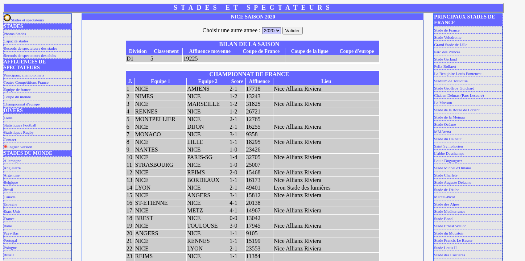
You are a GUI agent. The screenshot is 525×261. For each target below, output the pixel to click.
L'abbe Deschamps (449, 153)
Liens (8, 118)
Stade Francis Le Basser (453, 240)
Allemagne (12, 160)
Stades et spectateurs (24, 20)
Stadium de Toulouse (451, 81)
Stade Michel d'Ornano (452, 168)
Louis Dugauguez (448, 160)
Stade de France (446, 30)
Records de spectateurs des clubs (30, 55)
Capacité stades (16, 41)
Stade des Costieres (449, 255)
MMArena (442, 131)
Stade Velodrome (447, 37)
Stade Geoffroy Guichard (454, 88)
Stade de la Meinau (449, 117)
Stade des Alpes (446, 204)
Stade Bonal (443, 218)
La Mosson (443, 102)
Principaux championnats (24, 75)
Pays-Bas (11, 233)
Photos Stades (15, 34)
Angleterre (12, 168)
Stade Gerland (445, 59)
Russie (9, 255)
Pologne (10, 247)
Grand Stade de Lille (450, 44)
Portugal (10, 240)
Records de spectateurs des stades (30, 48)
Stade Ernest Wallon (450, 226)
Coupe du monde (17, 97)
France (9, 218)
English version (18, 147)
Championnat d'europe (22, 104)
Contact (10, 139)
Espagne (10, 204)
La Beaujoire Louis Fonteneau (458, 73)
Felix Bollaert (445, 66)
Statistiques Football (20, 125)
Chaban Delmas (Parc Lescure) (459, 95)
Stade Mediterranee (449, 211)
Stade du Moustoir (448, 233)
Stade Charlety (446, 175)
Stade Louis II (445, 247)
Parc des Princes (447, 52)
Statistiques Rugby (19, 132)
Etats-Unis (12, 211)
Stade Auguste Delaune (452, 182)
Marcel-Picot (444, 197)
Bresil (8, 189)
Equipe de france (17, 89)
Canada (10, 197)
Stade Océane (445, 124)
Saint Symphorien (448, 146)
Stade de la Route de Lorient (457, 110)
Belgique (11, 182)
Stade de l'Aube (446, 189)
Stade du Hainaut (448, 139)
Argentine (12, 175)
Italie (8, 226)
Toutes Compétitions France (26, 82)
